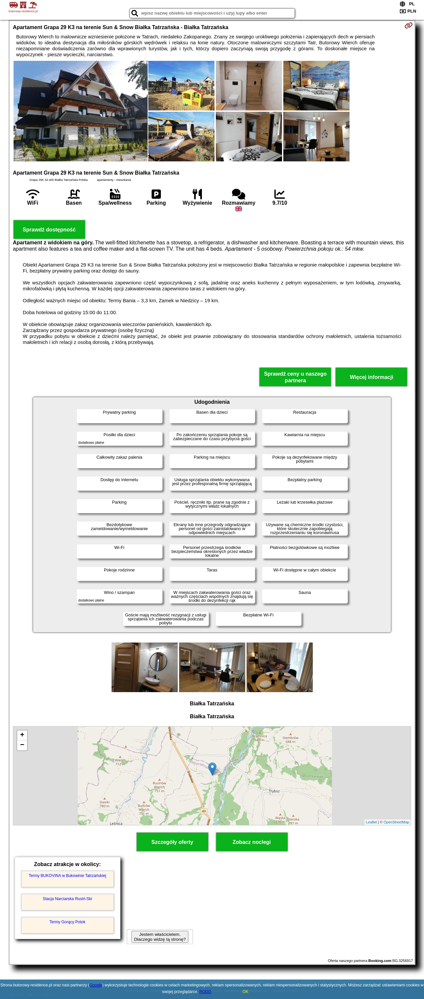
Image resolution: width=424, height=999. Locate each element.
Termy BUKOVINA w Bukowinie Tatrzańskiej (67, 875)
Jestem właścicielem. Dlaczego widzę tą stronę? (160, 937)
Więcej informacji (371, 377)
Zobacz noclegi (252, 842)
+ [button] (22, 735)
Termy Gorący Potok (67, 922)
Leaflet (371, 822)
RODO (205, 991)
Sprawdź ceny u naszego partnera (295, 377)
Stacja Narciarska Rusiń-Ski (67, 898)
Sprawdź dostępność (49, 229)
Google (95, 985)
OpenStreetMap (396, 822)
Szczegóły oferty (172, 842)
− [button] (22, 745)
